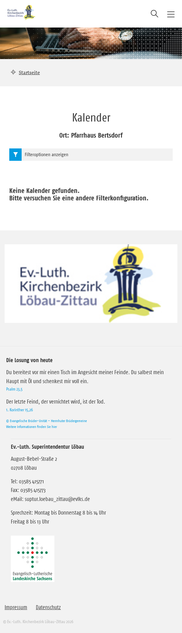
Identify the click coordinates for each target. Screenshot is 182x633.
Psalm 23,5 (14, 389)
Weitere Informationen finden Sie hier (31, 426)
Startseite (29, 72)
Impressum (16, 607)
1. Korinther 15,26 (19, 410)
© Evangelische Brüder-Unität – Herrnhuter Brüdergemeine (46, 420)
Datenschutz (48, 607)
